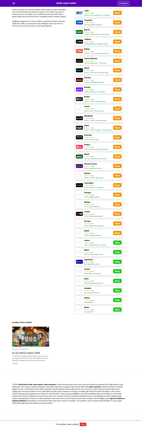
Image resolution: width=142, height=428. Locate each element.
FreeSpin (123, 3)
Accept (83, 424)
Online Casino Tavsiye (20, 349)
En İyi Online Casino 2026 (26, 353)
